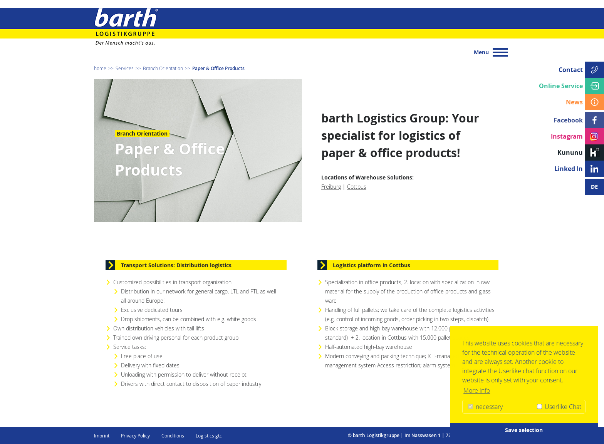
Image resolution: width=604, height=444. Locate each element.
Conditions (172, 435)
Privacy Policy (135, 435)
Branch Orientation (163, 68)
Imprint (101, 435)
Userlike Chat (559, 406)
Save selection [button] (524, 430)
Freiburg (331, 186)
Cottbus (356, 186)
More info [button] (476, 390)
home (100, 68)
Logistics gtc (209, 435)
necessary (485, 406)
